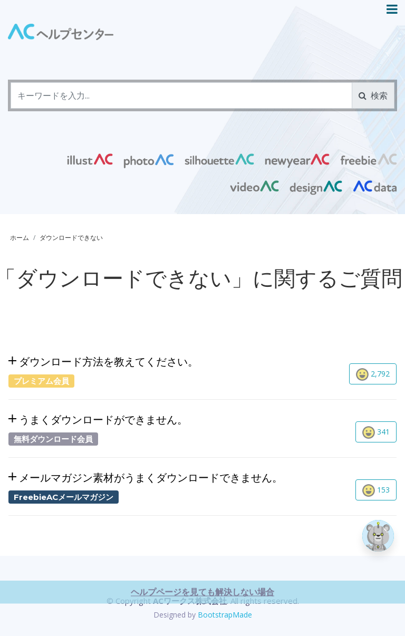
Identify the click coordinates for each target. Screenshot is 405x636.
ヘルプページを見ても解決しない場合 (202, 626)
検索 (373, 95)
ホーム (19, 237)
